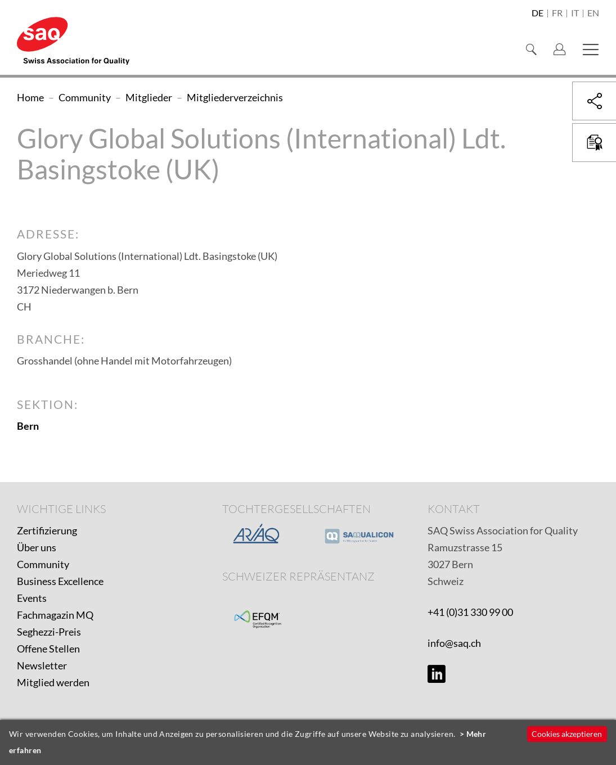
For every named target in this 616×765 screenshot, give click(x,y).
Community (43, 564)
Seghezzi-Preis (49, 632)
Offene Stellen (48, 648)
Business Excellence (60, 581)
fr (557, 13)
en (593, 13)
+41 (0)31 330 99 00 (470, 612)
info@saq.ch (454, 643)
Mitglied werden (53, 682)
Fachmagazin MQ (55, 615)
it (575, 13)
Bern (28, 426)
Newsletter (42, 665)
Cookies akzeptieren (567, 734)
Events (32, 598)
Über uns (36, 547)
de (537, 13)
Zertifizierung (47, 530)
